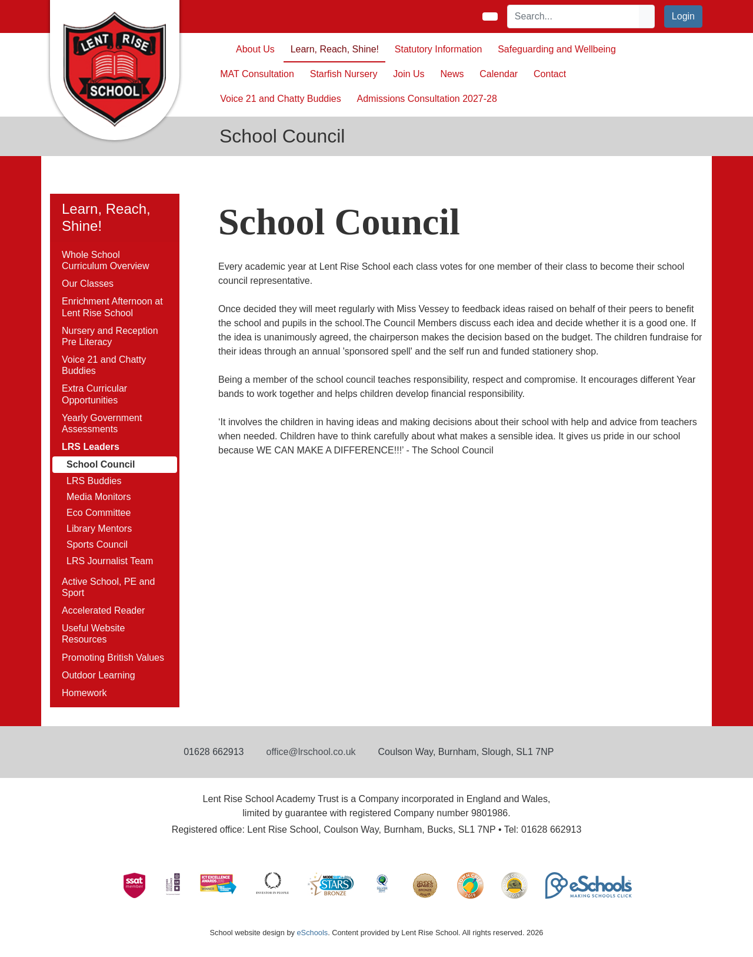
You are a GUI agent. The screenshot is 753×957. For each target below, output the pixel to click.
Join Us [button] (408, 74)
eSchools (312, 932)
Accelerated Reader (103, 610)
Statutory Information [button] (438, 49)
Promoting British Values (113, 658)
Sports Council (97, 544)
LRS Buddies (93, 481)
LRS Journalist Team (109, 561)
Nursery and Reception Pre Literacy (110, 336)
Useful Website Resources (93, 633)
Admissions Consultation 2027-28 (427, 99)
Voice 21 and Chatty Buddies (104, 365)
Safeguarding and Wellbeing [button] (557, 49)
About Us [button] (255, 49)
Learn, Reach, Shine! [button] (335, 49)
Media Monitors (98, 497)
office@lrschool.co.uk (311, 752)
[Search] (573, 16)
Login (683, 16)
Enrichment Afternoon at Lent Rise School (112, 306)
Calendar (498, 74)
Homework (84, 693)
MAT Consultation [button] (257, 74)
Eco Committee (98, 513)
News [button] (452, 74)
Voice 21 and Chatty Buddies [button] (280, 99)
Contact (550, 74)
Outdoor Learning (98, 675)
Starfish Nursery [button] (344, 74)
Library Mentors (99, 529)
